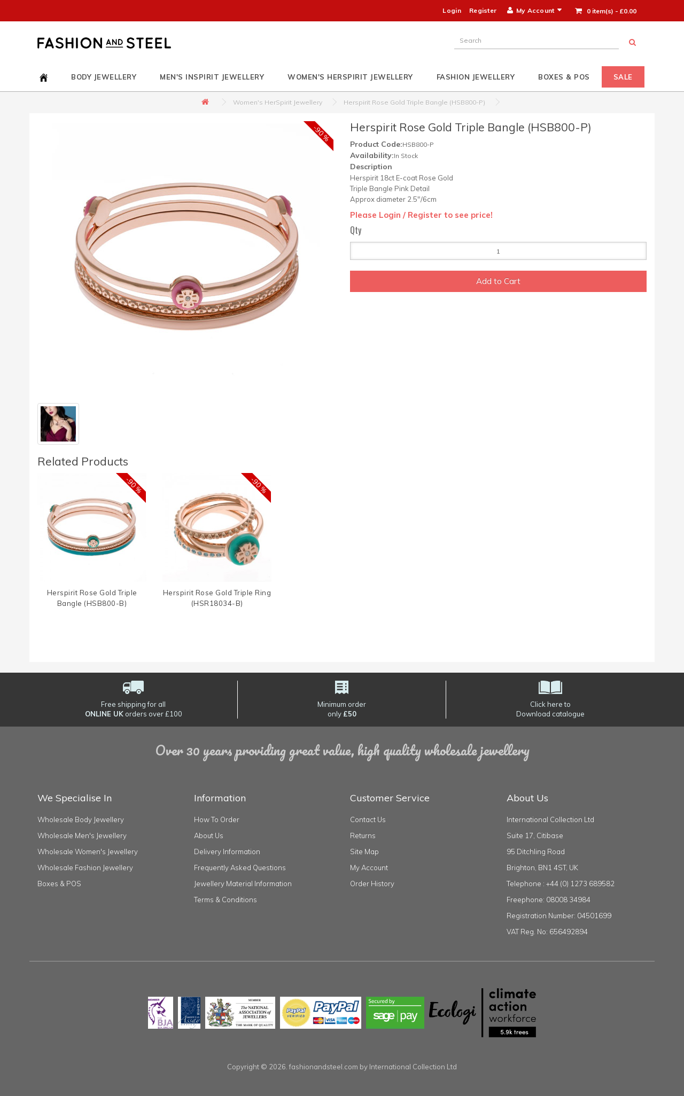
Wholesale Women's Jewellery (87, 851)
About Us (208, 835)
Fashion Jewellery (476, 77)
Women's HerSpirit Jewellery (350, 77)
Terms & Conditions (225, 899)
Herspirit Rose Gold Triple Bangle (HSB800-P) (414, 102)
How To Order (216, 819)
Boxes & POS (564, 77)
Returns (363, 835)
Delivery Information (227, 851)
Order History (372, 883)
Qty (355, 230)
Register (482, 10)
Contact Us (368, 819)
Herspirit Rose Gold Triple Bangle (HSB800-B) (92, 598)
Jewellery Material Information (243, 883)
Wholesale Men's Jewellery (82, 835)
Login (451, 10)
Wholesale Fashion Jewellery (85, 867)
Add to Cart (498, 281)
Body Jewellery (103, 77)
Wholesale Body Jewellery (80, 819)
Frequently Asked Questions (240, 867)
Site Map (364, 851)
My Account (369, 867)
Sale (623, 77)
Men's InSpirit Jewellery (212, 77)
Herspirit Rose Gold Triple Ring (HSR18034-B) (217, 598)
